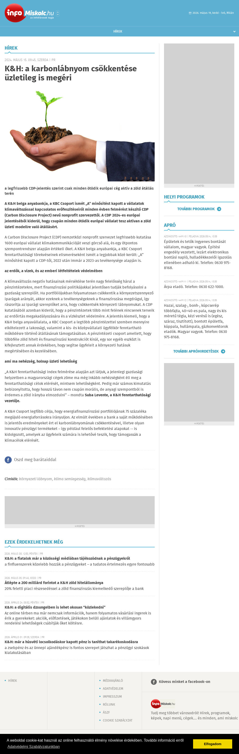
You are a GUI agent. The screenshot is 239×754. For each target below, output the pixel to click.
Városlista (58, 13)
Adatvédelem (113, 688)
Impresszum (112, 696)
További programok (196, 209)
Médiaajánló (113, 680)
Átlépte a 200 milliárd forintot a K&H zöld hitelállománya (54, 583)
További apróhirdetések (196, 351)
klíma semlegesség (70, 479)
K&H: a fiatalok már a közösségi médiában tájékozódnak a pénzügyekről (67, 559)
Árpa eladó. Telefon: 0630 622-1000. (194, 287)
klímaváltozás (99, 479)
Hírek (117, 31)
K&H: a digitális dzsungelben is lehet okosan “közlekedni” (55, 607)
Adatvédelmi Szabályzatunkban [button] (33, 747)
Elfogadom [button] (212, 744)
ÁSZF (106, 712)
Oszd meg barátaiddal (35, 460)
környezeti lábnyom (35, 479)
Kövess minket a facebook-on (184, 682)
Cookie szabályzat (117, 720)
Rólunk (109, 704)
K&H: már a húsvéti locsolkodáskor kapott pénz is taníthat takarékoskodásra (71, 642)
